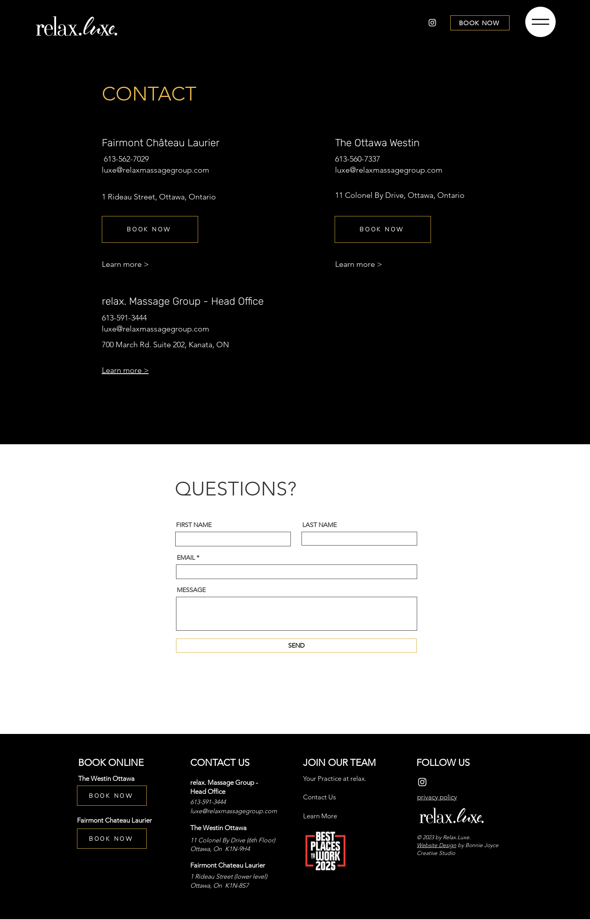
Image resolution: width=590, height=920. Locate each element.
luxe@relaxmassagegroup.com (155, 170)
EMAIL (186, 558)
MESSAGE (191, 590)
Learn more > (125, 264)
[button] (540, 22)
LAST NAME (319, 525)
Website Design (436, 845)
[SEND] (296, 646)
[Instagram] (432, 23)
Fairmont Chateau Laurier (114, 820)
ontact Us (322, 797)
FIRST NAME (194, 525)
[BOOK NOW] (479, 22)
